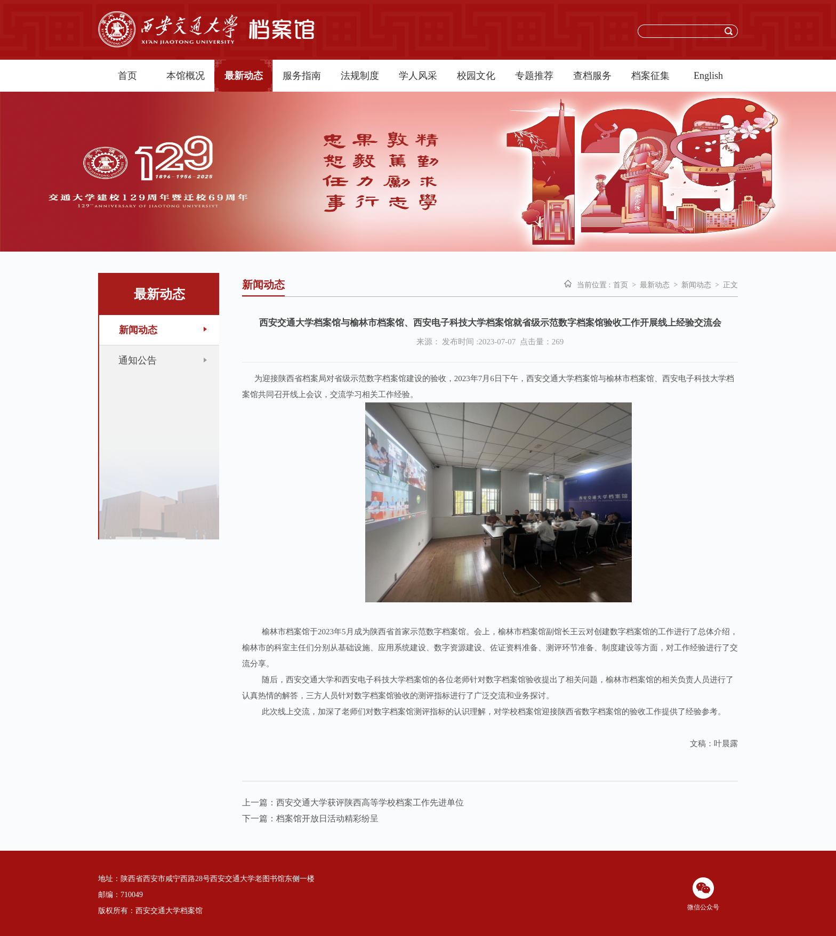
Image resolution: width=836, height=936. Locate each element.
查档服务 (592, 75)
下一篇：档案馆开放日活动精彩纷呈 (310, 818)
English (708, 75)
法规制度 (360, 75)
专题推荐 (534, 75)
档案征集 (650, 75)
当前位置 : (593, 285)
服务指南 (302, 75)
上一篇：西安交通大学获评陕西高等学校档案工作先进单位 (353, 802)
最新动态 (243, 75)
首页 (127, 75)
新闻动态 (696, 285)
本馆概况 (185, 75)
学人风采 (418, 75)
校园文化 (476, 75)
